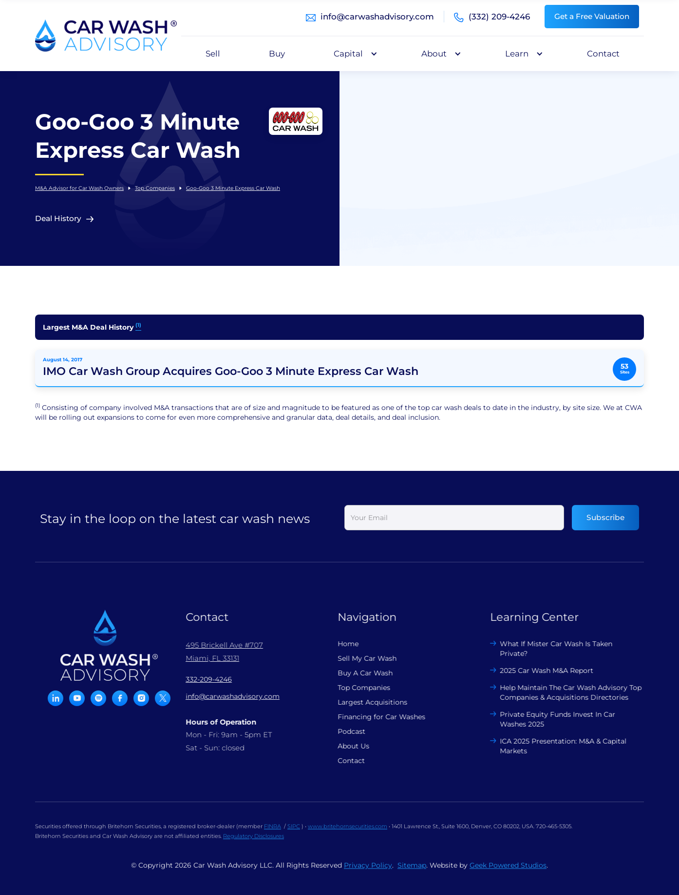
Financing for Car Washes (373, 716)
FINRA (272, 834)
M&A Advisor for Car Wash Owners (79, 188)
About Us (345, 746)
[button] (353, 54)
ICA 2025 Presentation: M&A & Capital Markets (555, 746)
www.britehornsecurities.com (347, 834)
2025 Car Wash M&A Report (539, 670)
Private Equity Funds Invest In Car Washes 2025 (550, 719)
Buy (277, 53)
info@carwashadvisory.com (377, 16)
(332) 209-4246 (499, 16)
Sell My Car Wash (359, 658)
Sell (213, 53)
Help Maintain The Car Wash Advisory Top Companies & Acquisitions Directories (563, 692)
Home (340, 643)
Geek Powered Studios (508, 873)
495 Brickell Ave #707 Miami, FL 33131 (216, 651)
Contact (603, 53)
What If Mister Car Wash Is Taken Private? (548, 648)
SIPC (293, 834)
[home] (106, 35)
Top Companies (155, 188)
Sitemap (411, 873)
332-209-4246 (201, 679)
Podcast (344, 731)
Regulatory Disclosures (253, 843)
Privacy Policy (368, 873)
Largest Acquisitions (364, 702)
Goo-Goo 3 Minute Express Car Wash (233, 188)
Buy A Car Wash (357, 673)
